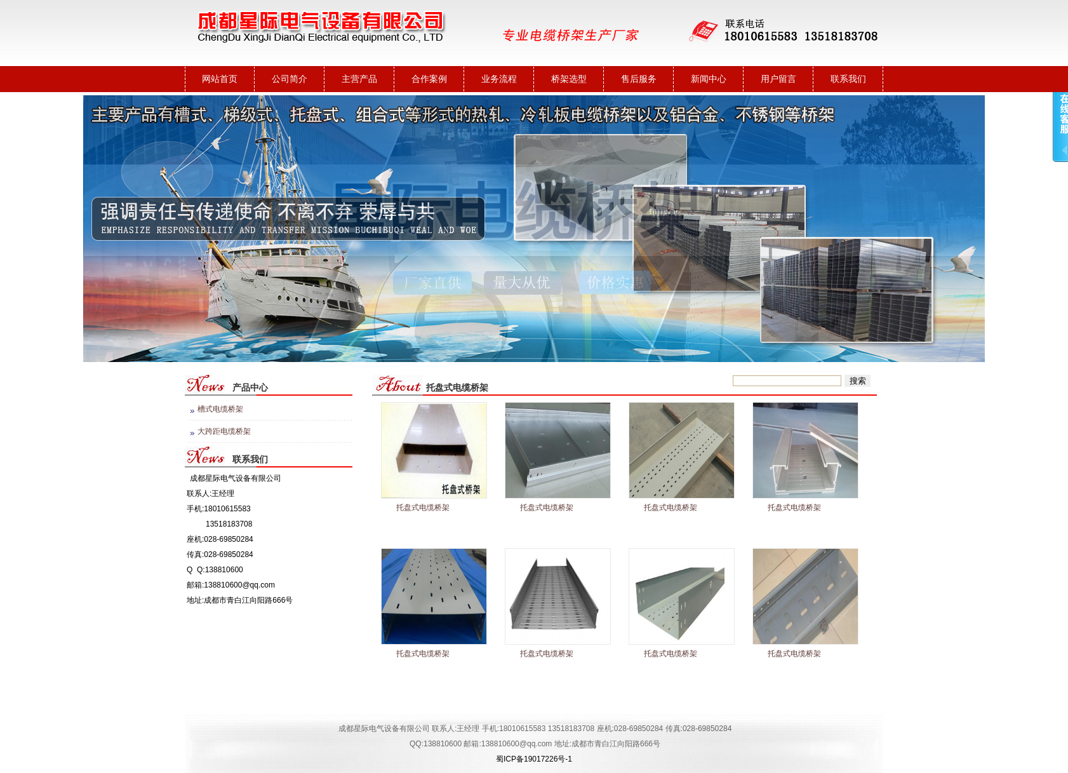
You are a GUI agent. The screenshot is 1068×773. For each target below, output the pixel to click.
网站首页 (219, 79)
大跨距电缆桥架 (224, 431)
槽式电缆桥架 (220, 409)
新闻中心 (708, 79)
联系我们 (848, 79)
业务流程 (499, 79)
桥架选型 (569, 79)
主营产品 (359, 79)
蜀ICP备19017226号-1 (534, 759)
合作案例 (429, 79)
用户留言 (778, 79)
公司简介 (289, 79)
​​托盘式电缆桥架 (423, 653)
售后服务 (639, 79)
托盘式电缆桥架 (423, 507)
